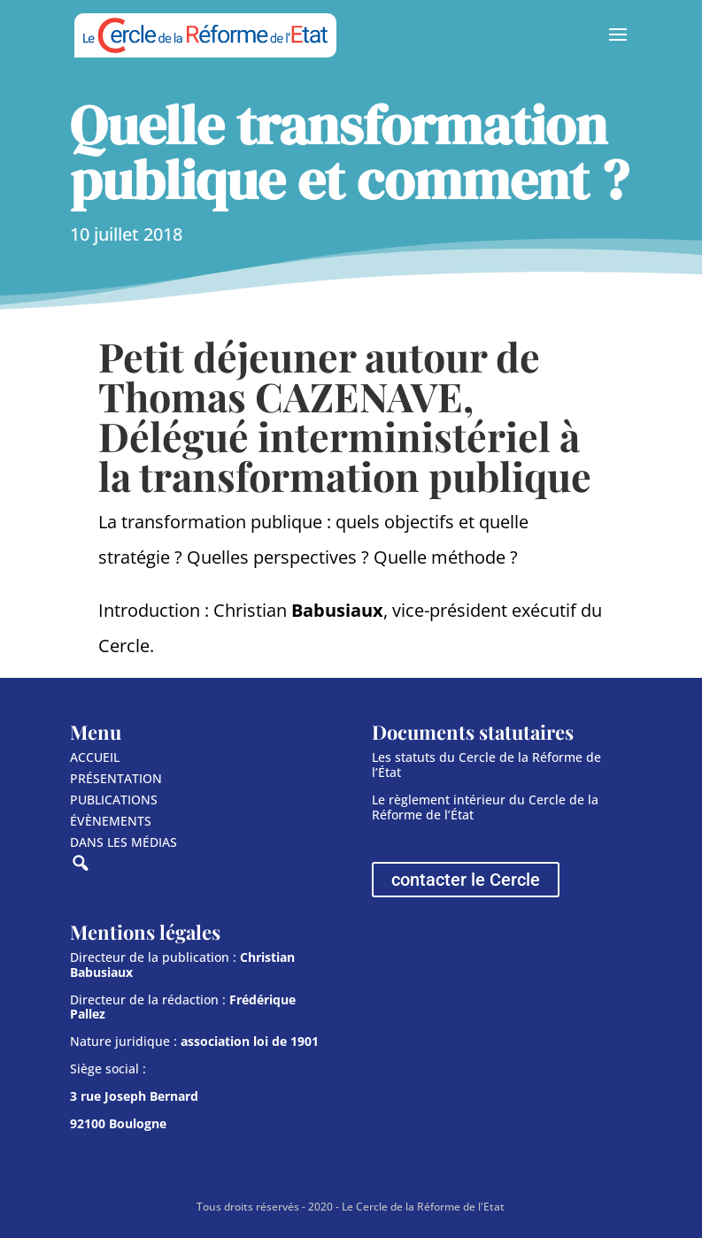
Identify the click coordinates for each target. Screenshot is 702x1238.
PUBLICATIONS (114, 799)
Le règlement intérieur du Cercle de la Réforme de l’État (485, 807)
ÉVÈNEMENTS (110, 820)
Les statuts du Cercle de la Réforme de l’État (486, 764)
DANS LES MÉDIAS (123, 842)
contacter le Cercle (465, 879)
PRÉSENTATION (116, 778)
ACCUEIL (95, 757)
